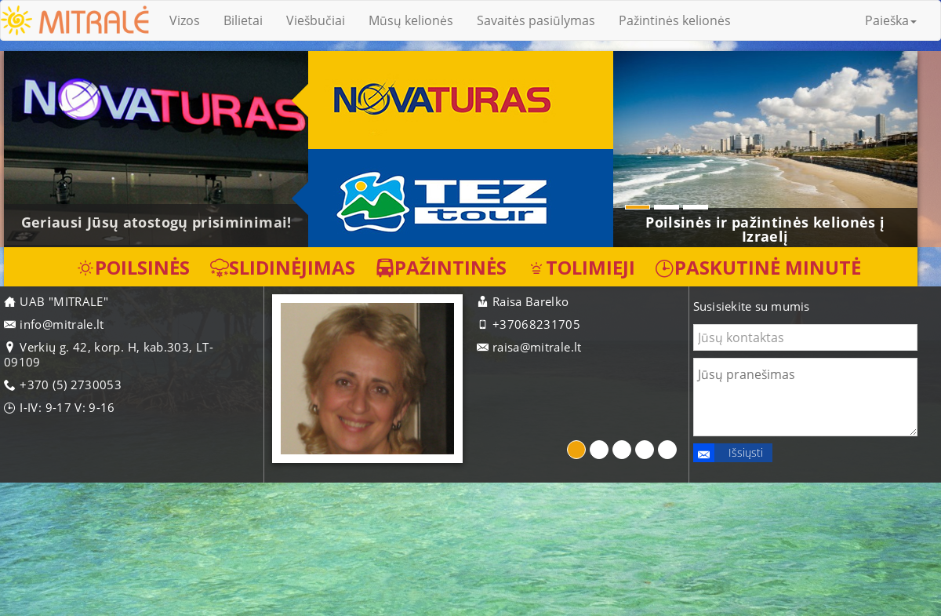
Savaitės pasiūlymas (536, 20)
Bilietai (243, 20)
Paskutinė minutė (758, 267)
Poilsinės (133, 267)
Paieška (891, 20)
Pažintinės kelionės (675, 20)
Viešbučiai (315, 20)
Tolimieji (581, 267)
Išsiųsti (728, 452)
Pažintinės (441, 267)
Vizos (184, 20)
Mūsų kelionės (411, 20)
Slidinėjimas (282, 267)
